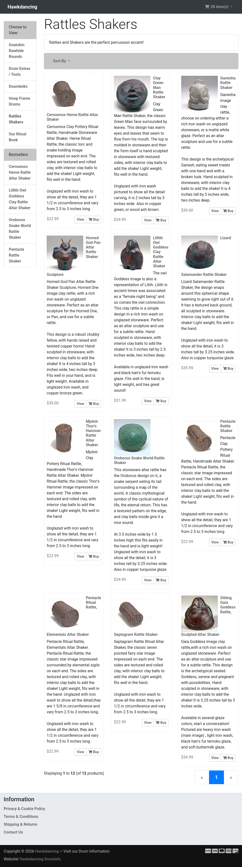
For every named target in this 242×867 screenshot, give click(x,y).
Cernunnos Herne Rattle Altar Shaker (20, 172)
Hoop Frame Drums (19, 101)
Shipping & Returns (20, 824)
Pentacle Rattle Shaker (16, 255)
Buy (93, 219)
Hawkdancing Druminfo (40, 859)
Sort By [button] (60, 61)
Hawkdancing (22, 7)
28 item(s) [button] (217, 6)
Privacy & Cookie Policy (24, 808)
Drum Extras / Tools (19, 71)
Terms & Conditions (21, 816)
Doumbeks (18, 86)
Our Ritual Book (17, 137)
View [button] (80, 219)
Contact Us (13, 832)
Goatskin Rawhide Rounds (16, 51)
